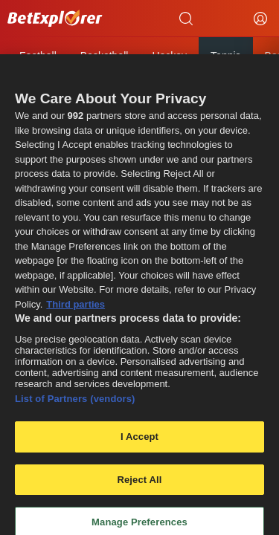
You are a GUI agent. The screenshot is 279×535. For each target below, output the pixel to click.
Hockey (169, 56)
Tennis (225, 56)
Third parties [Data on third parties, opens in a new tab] (75, 308)
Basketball (104, 56)
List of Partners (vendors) (75, 403)
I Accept (139, 441)
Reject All (139, 484)
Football (38, 56)
